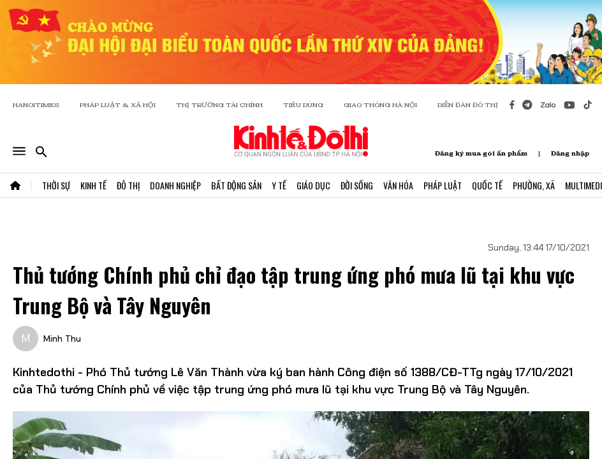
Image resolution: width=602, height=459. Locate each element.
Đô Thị (128, 185)
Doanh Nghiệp (175, 185)
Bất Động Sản (236, 185)
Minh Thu (62, 338)
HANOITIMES (36, 105)
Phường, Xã (534, 185)
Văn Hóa (398, 185)
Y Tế (279, 185)
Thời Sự (56, 185)
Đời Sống (357, 185)
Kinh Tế (93, 185)
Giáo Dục (313, 185)
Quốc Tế (487, 185)
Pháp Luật (442, 185)
